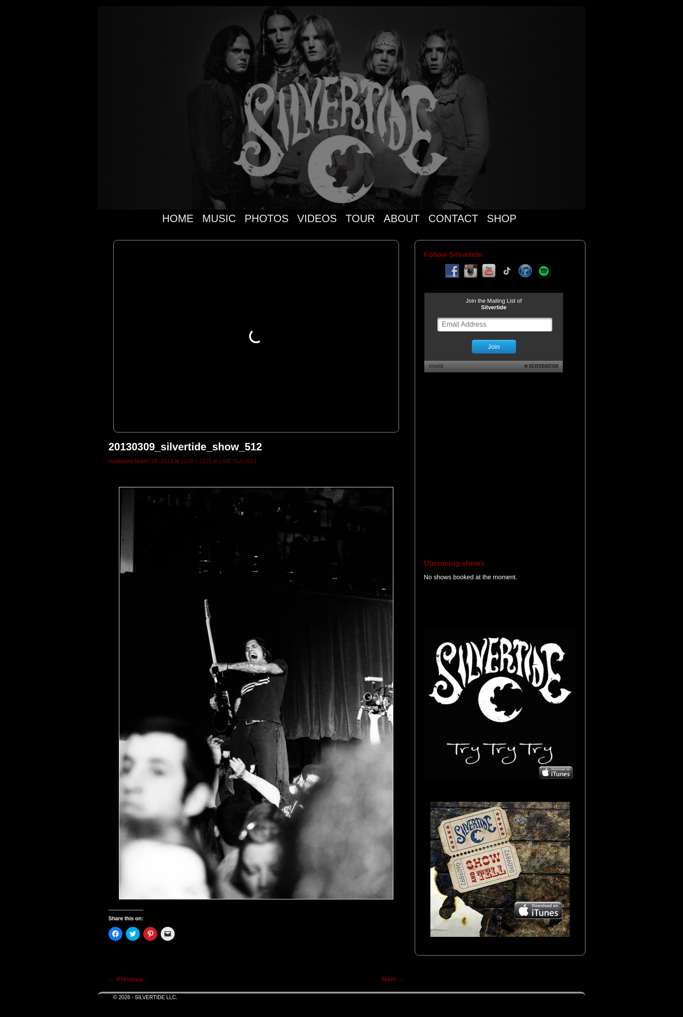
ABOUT (402, 218)
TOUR (360, 218)
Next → (393, 979)
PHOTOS (267, 218)
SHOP (502, 218)
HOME (177, 218)
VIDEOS (317, 218)
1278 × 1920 (196, 461)
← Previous (125, 979)
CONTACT (453, 218)
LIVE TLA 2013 (238, 461)
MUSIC (219, 218)
